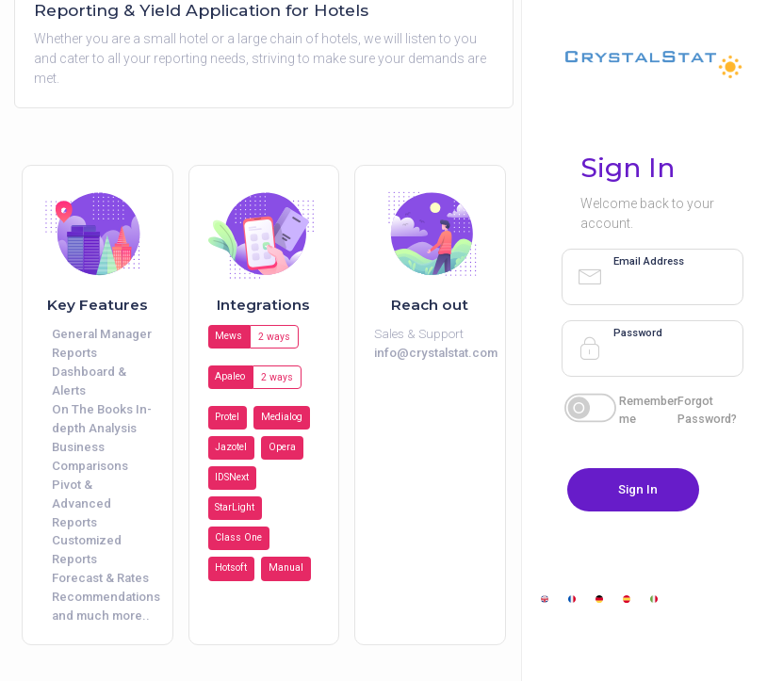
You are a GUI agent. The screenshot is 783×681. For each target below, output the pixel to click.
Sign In (638, 489)
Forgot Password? (707, 410)
